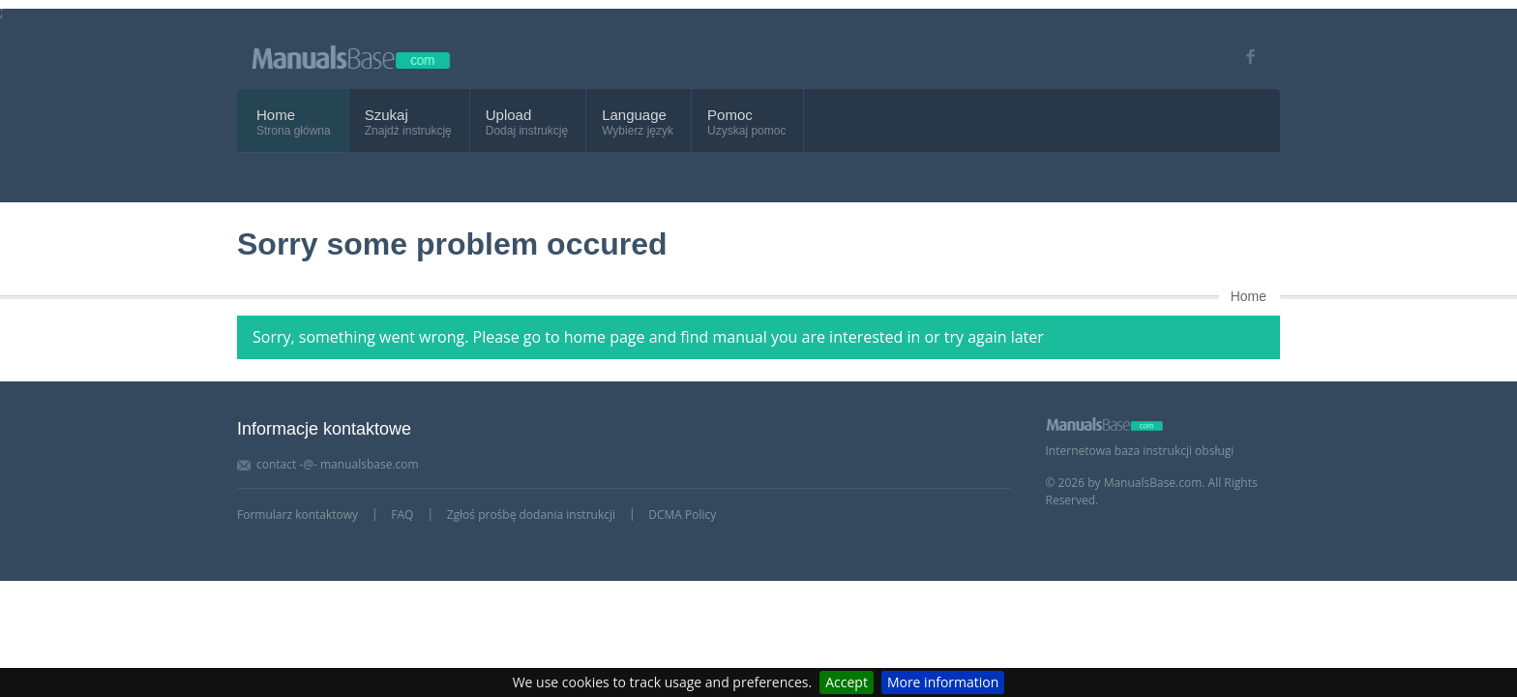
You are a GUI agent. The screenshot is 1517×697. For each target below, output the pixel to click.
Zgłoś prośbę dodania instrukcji (531, 514)
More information (942, 682)
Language (634, 114)
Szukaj (386, 114)
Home (275, 114)
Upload (509, 114)
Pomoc (730, 114)
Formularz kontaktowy (297, 514)
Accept (846, 682)
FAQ (402, 514)
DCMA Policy (682, 514)
